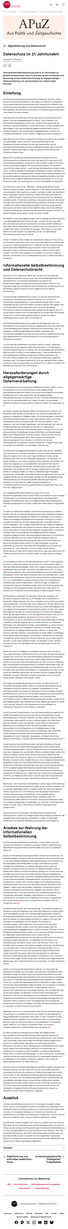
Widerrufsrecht (24, 1188)
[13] (37, 617)
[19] (10, 850)
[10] (13, 574)
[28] (15, 1024)
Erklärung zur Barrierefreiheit (41, 1217)
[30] (36, 1061)
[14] (32, 627)
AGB (9, 1184)
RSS (46, 1213)
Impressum (8, 1213)
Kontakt (54, 1213)
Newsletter (39, 1213)
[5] (41, 318)
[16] (22, 699)
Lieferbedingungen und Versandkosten (46, 1184)
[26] (16, 953)
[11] (46, 604)
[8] (33, 434)
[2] (61, 133)
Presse (62, 1213)
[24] (47, 937)
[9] (30, 543)
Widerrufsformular (41, 1188)
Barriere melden (22, 1217)
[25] (20, 948)
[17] (63, 738)
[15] (16, 693)
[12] (27, 614)
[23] (59, 913)
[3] (46, 160)
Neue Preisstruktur (21, 1184)
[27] (11, 995)
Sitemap (29, 1213)
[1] (28, 125)
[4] (15, 205)
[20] (25, 868)
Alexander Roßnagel (13, 59)
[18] (57, 778)
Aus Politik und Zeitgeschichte (28, 11)
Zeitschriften (13, 11)
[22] (18, 903)
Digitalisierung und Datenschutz (27, 45)
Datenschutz (19, 1213)
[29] (49, 1027)
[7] (4, 404)
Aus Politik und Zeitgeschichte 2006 (51, 11)
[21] (53, 890)
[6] (53, 331)
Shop (4, 11)
